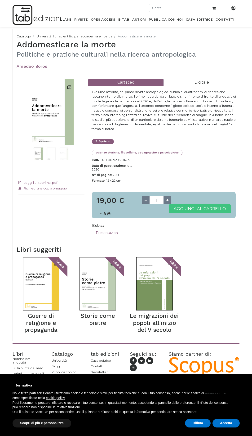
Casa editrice (101, 360)
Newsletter (99, 372)
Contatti (97, 366)
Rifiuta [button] (198, 423)
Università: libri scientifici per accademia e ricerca (74, 36)
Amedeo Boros (32, 66)
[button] (23, 126)
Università (59, 360)
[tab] (126, 82)
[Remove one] (146, 200)
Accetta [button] (226, 423)
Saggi (56, 366)
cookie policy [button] (55, 398)
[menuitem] (63, 20)
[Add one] (167, 200)
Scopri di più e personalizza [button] (42, 423)
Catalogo (24, 36)
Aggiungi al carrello (200, 208)
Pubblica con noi (64, 372)
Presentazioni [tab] (107, 233)
